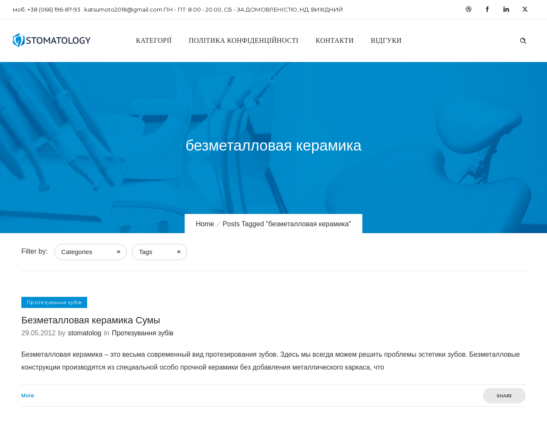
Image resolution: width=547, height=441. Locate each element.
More (27, 395)
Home (205, 224)
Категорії (154, 40)
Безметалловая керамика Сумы (90, 320)
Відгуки (386, 40)
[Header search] (523, 39)
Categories (76, 251)
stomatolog (84, 333)
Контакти (335, 40)
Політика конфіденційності (244, 40)
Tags (146, 251)
